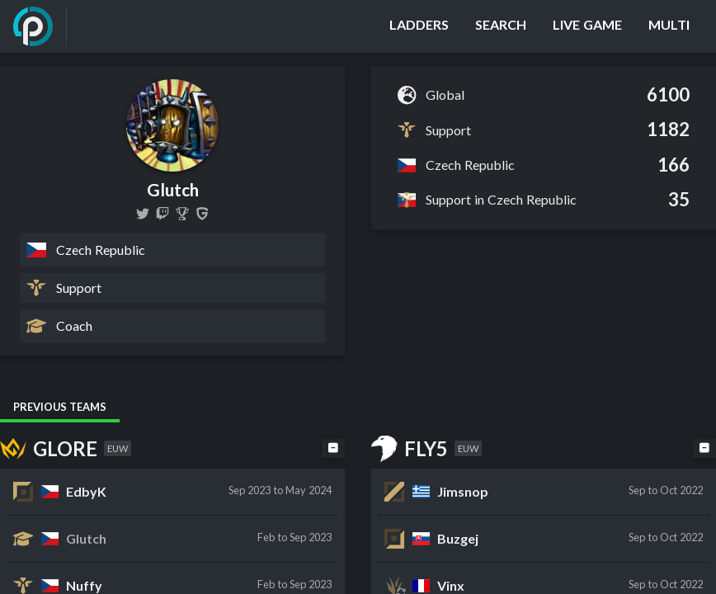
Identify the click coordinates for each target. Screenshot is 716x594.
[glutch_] (162, 213)
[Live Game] (587, 26)
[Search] (500, 26)
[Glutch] (182, 213)
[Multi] (669, 26)
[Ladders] (419, 26)
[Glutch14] (143, 213)
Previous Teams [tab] (59, 406)
